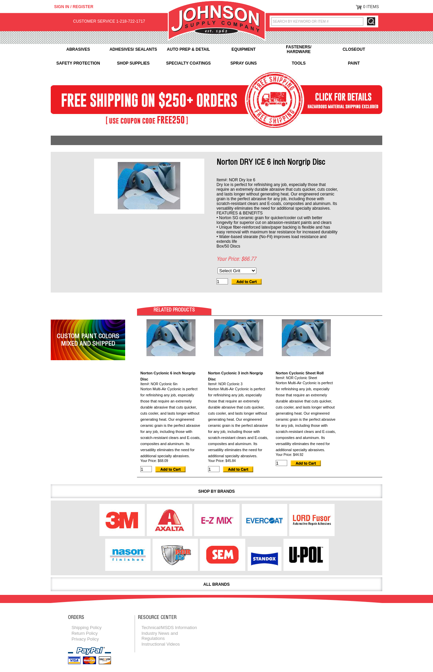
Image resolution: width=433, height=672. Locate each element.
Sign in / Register (73, 6)
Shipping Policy (86, 627)
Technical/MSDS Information (169, 627)
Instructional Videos (160, 644)
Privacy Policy (85, 639)
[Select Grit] (237, 271)
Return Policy (84, 633)
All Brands (216, 584)
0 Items (371, 6)
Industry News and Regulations (159, 636)
